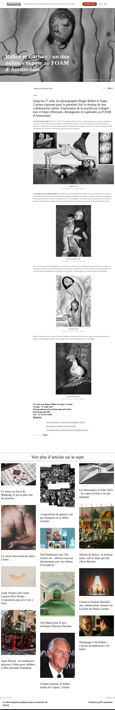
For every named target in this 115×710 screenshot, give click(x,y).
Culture (8, 50)
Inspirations (43, 4)
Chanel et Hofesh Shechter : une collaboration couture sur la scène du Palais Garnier (96, 605)
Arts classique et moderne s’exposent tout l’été (61, 426)
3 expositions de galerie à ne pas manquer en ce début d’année (56, 518)
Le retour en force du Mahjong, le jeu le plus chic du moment (17, 495)
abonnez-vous (89, 4)
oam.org (37, 417)
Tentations (26, 4)
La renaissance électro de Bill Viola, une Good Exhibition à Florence (67, 430)
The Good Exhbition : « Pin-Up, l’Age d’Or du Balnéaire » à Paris (65, 422)
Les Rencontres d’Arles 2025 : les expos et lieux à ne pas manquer (96, 493)
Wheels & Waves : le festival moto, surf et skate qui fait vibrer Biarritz (95, 558)
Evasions (35, 4)
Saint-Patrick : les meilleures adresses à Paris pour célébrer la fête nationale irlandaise (18, 664)
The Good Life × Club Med (67, 4)
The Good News (53, 4)
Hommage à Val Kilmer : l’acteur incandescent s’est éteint (94, 646)
